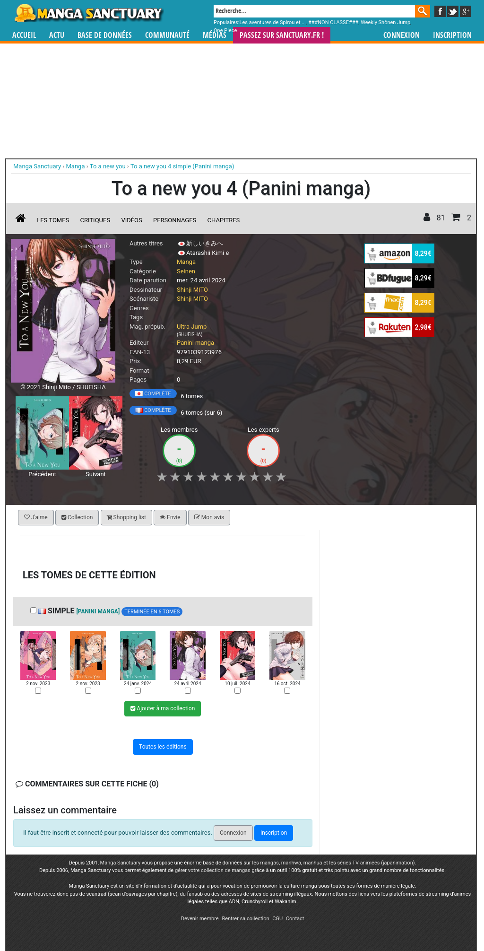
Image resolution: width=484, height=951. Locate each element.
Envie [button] (170, 517)
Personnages (174, 220)
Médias (214, 35)
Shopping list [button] (126, 517)
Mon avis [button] (209, 517)
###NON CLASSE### (333, 22)
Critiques (95, 220)
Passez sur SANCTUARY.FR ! (282, 35)
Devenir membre (200, 919)
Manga (88, 13)
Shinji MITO (192, 289)
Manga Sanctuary (120, 863)
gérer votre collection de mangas (213, 870)
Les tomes (53, 220)
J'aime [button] (36, 517)
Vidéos (131, 220)
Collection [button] (77, 517)
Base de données (105, 35)
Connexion (401, 35)
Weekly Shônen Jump (385, 22)
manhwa (291, 863)
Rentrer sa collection (245, 919)
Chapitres (223, 220)
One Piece (225, 30)
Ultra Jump (192, 326)
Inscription (452, 35)
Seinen (186, 271)
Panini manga (195, 342)
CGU (277, 919)
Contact (295, 919)
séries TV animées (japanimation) (376, 863)
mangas (269, 863)
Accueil (24, 35)
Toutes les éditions (163, 746)
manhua (312, 863)
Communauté (167, 35)
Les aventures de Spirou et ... (273, 22)
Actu (56, 35)
